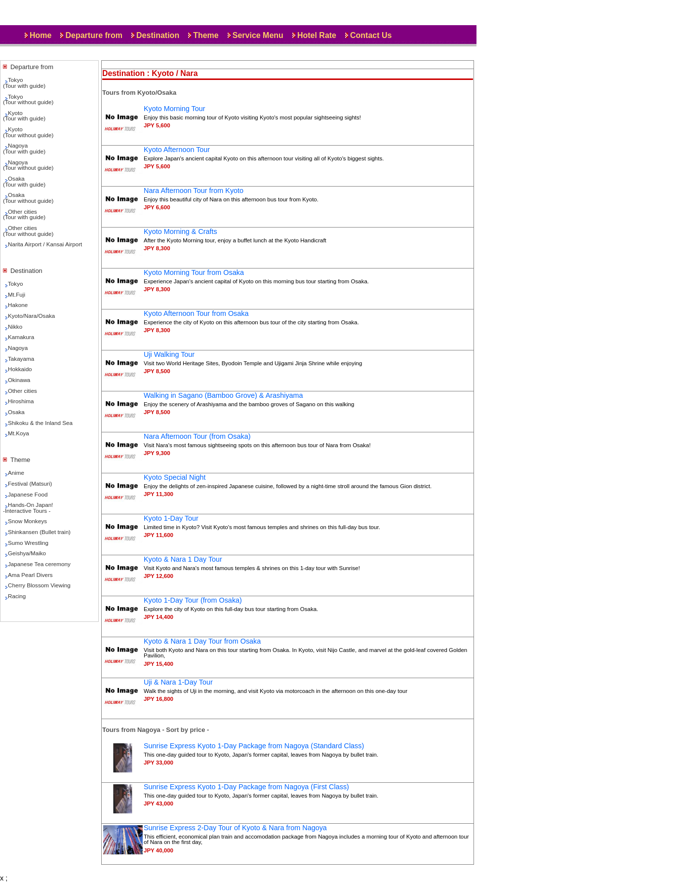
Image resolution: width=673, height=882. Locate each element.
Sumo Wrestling (28, 542)
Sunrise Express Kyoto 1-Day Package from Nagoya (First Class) (246, 787)
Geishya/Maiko (27, 553)
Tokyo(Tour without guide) (28, 99)
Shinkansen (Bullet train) (39, 532)
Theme (206, 35)
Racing (17, 596)
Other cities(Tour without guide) (28, 231)
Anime (16, 472)
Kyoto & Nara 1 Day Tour (183, 559)
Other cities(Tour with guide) (24, 214)
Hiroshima (21, 401)
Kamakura (21, 337)
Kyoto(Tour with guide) (24, 116)
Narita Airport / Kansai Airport (45, 244)
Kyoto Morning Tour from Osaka (194, 272)
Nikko (15, 326)
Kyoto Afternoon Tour (177, 149)
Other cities (22, 390)
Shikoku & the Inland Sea (40, 423)
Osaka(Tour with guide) (24, 181)
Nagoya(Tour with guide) (24, 148)
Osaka (16, 412)
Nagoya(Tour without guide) (28, 165)
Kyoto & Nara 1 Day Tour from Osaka (202, 641)
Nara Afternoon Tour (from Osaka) (197, 436)
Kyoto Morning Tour (174, 109)
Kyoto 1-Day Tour (171, 518)
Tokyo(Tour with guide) (24, 83)
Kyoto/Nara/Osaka (31, 315)
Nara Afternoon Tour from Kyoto (193, 190)
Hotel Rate (316, 35)
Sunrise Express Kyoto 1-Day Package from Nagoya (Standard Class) (254, 746)
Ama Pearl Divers (30, 575)
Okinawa (19, 380)
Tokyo (15, 283)
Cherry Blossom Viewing (39, 585)
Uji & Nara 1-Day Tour (178, 682)
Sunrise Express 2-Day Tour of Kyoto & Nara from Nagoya (235, 828)
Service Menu (258, 35)
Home (40, 35)
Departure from (93, 35)
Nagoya (18, 348)
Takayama (21, 358)
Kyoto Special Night (175, 477)
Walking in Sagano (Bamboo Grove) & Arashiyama (223, 395)
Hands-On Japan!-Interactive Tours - (28, 507)
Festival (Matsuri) (30, 483)
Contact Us (371, 35)
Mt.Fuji (16, 294)
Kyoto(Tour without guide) (28, 132)
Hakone (18, 305)
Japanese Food (27, 494)
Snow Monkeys (27, 521)
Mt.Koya (18, 433)
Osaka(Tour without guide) (28, 198)
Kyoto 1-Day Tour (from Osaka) (193, 600)
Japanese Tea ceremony (39, 564)
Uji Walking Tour (169, 354)
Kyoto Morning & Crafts (180, 231)
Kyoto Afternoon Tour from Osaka (196, 313)
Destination (157, 35)
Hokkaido (20, 369)
